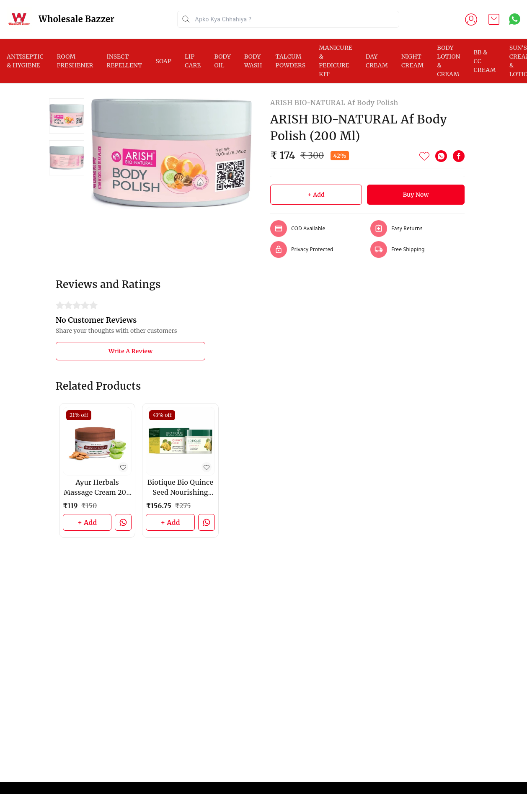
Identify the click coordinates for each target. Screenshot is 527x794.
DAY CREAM (377, 61)
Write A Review (130, 351)
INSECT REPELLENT (124, 61)
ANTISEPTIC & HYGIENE (25, 61)
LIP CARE (193, 61)
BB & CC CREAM (485, 61)
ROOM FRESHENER (75, 61)
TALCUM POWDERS (291, 61)
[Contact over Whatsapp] (514, 19)
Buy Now (416, 194)
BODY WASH (253, 61)
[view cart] (494, 19)
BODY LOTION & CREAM (448, 61)
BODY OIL (222, 61)
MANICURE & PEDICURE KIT (335, 61)
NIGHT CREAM (412, 61)
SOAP (163, 61)
